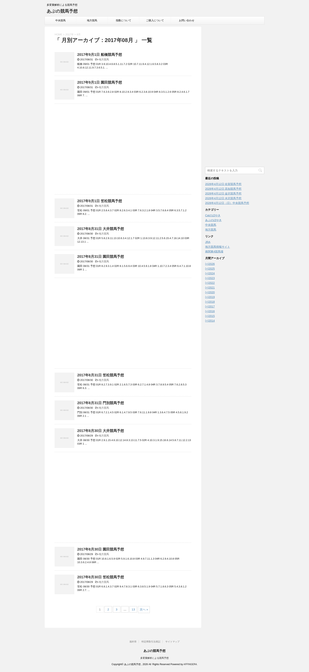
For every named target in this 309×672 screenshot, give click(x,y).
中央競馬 (60, 20)
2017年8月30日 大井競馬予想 (100, 431)
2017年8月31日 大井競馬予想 (100, 229)
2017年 (69, 34)
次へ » (144, 609)
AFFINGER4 (190, 664)
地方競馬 (92, 20)
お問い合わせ (186, 20)
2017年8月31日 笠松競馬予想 (100, 375)
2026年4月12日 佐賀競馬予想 (223, 184)
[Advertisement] (123, 150)
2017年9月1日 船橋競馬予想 (99, 55)
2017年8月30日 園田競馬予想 (100, 549)
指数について (123, 20)
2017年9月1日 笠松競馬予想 (99, 201)
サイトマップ (172, 641)
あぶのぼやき (213, 220)
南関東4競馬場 (214, 251)
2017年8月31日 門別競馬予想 (100, 403)
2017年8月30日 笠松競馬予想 (100, 577)
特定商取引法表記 (150, 641)
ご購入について (155, 20)
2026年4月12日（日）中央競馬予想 (227, 203)
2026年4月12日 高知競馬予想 (223, 188)
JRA (207, 242)
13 (133, 609)
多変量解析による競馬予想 (154, 658)
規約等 (133, 641)
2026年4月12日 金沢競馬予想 (223, 193)
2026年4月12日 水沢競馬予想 (223, 198)
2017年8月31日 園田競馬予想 (100, 257)
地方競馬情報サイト (217, 246)
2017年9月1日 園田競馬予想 (99, 82)
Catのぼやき (213, 215)
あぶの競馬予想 (62, 11)
